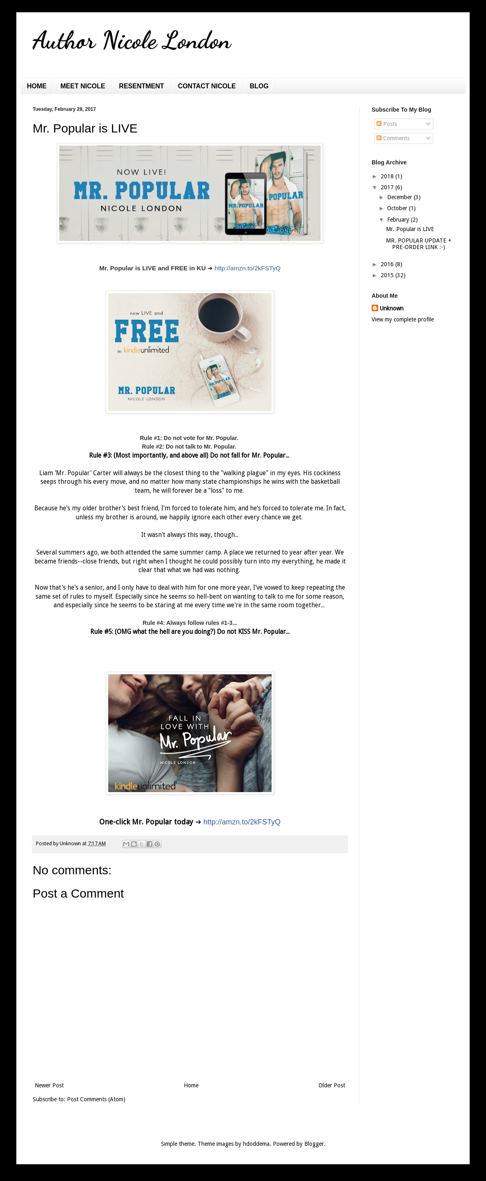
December (400, 197)
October (398, 208)
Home (191, 1085)
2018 (388, 176)
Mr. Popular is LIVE (410, 229)
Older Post (332, 1085)
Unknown (392, 308)
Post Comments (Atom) (96, 1099)
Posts (387, 124)
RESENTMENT (141, 86)
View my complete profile (403, 319)
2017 (388, 187)
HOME (37, 86)
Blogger (314, 1144)
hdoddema (256, 1144)
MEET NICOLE (82, 86)
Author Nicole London (132, 40)
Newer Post (49, 1085)
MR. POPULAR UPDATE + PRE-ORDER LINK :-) (418, 244)
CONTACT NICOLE (207, 86)
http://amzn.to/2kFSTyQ (247, 268)
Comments (393, 138)
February (399, 219)
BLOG (259, 86)
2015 (388, 275)
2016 (388, 264)
